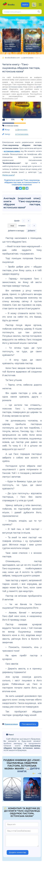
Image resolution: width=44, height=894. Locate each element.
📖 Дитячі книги (21, 129)
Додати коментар (17, 852)
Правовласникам (11, 724)
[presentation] (34, 24)
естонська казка (15, 87)
